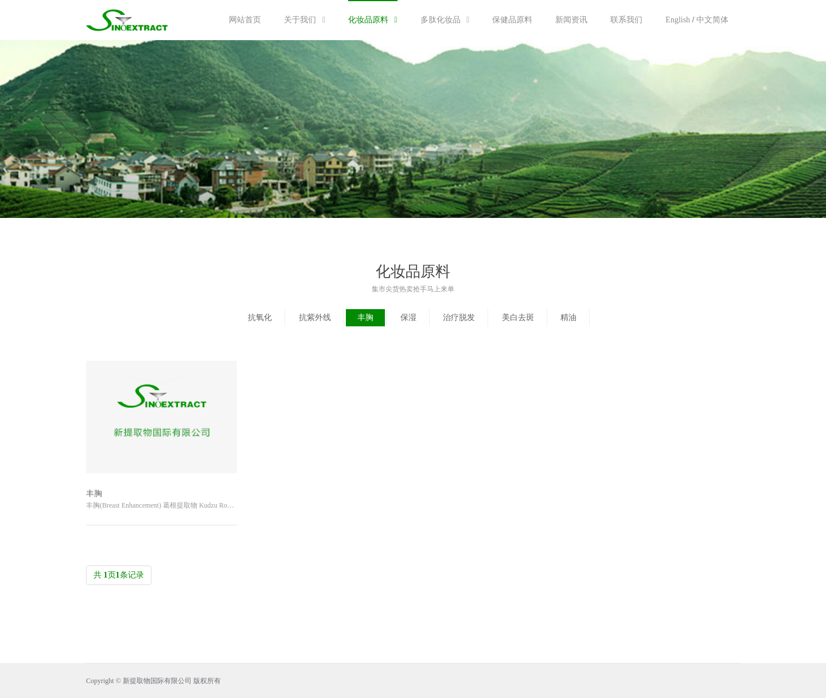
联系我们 (626, 19)
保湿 (408, 317)
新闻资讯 (571, 19)
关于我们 (304, 19)
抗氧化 (260, 317)
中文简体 (712, 19)
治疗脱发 (459, 317)
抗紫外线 (315, 317)
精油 (568, 317)
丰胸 (365, 317)
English (677, 19)
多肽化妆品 (445, 19)
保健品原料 (512, 19)
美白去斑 (518, 317)
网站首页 (245, 19)
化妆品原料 (373, 19)
